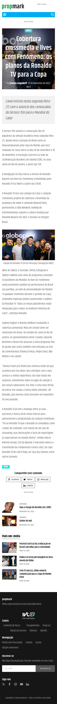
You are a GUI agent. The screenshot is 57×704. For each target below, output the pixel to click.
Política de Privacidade (12, 643)
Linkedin (28, 485)
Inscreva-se (45, 668)
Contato (29, 643)
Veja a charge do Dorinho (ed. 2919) (35, 507)
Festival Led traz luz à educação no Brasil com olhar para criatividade (35, 545)
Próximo (22, 517)
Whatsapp (42, 479)
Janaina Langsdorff (17, 83)
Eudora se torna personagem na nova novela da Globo (36, 558)
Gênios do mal (25, 521)
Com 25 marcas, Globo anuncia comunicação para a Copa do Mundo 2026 (35, 574)
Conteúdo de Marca (11, 625)
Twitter (28, 479)
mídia (28, 30)
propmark (23, 698)
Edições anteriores (10, 648)
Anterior (23, 504)
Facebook (13, 479)
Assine (38, 643)
